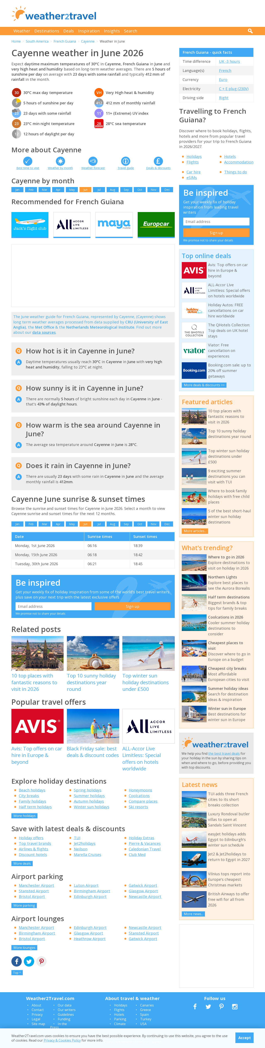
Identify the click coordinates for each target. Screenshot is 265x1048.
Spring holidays (87, 797)
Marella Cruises (87, 861)
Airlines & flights (33, 856)
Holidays (194, 156)
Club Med (137, 861)
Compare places (143, 808)
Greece (145, 1009)
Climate (120, 1024)
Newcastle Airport (145, 903)
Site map (38, 1024)
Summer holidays (89, 802)
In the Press (58, 1026)
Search (130, 31)
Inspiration (89, 31)
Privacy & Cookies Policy (62, 1040)
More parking (24, 912)
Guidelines (66, 1014)
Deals (68, 31)
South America (37, 41)
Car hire (194, 171)
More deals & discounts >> (204, 385)
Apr (58, 190)
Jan (17, 190)
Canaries (147, 1005)
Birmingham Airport (92, 898)
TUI (77, 844)
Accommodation (238, 162)
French (225, 70)
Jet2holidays (84, 850)
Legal (36, 1019)
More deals (22, 870)
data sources (44, 339)
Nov (153, 190)
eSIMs (192, 177)
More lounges (24, 954)
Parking (120, 1019)
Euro (223, 79)
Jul (99, 190)
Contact (38, 1009)
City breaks (29, 802)
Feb (31, 190)
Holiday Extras (141, 844)
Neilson (80, 856)
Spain (144, 1014)
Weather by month (60, 168)
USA (143, 1024)
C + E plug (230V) (233, 88)
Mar (44, 190)
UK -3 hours (229, 61)
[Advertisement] (178, 13)
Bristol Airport (32, 903)
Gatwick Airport (143, 892)
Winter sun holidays (91, 814)
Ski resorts (138, 814)
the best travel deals (224, 753)
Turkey (145, 1019)
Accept (244, 1037)
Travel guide (126, 168)
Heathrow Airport (90, 945)
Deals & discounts (158, 168)
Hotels (230, 156)
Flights (193, 162)
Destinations (46, 31)
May (72, 190)
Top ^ (17, 980)
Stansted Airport (34, 898)
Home (16, 41)
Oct (139, 190)
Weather (21, 31)
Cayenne (88, 41)
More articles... (195, 531)
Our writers (67, 1009)
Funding (64, 1019)
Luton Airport (86, 892)
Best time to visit (27, 168)
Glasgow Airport (143, 898)
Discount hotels (33, 861)
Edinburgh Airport (90, 903)
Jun (85, 190)
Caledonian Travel (145, 856)
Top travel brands (35, 850)
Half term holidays (35, 814)
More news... (193, 914)
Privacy (37, 1014)
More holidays (24, 823)
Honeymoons (140, 797)
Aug (112, 190)
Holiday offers (31, 844)
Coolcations (139, 802)
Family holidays (32, 808)
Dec (167, 190)
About (36, 1005)
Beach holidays (32, 797)
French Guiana (65, 41)
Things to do (235, 171)
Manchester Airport (36, 892)
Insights (112, 31)
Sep (126, 190)
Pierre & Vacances (145, 850)
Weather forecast (93, 168)
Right (224, 97)
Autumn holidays (89, 808)
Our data (64, 1005)
